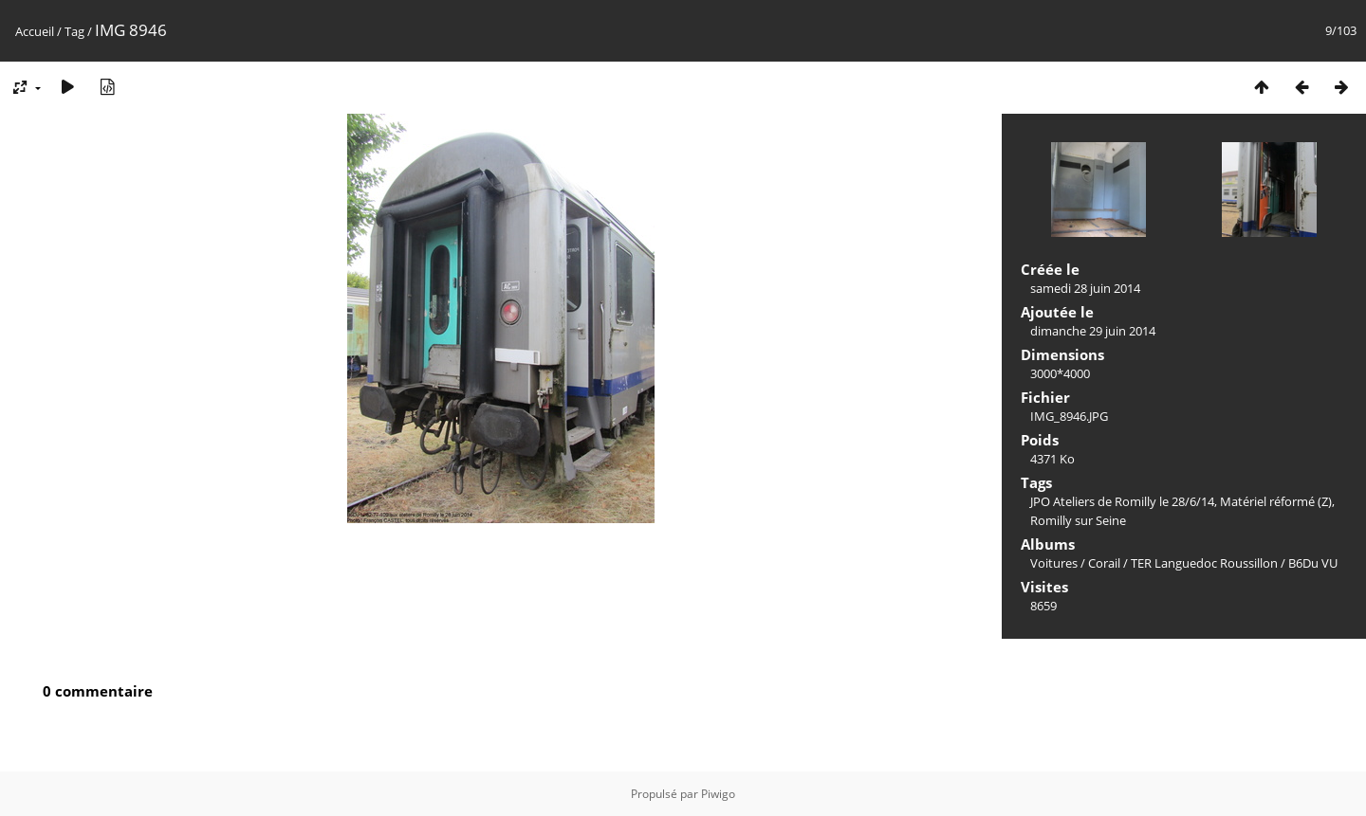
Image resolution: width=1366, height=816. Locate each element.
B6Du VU (1313, 562)
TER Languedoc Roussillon (1204, 562)
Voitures (1054, 562)
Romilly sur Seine (1078, 520)
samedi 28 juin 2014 (1085, 288)
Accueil (34, 31)
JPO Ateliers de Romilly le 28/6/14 (1122, 501)
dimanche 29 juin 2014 (1092, 330)
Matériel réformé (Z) (1276, 501)
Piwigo (718, 794)
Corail (1104, 562)
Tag (74, 31)
